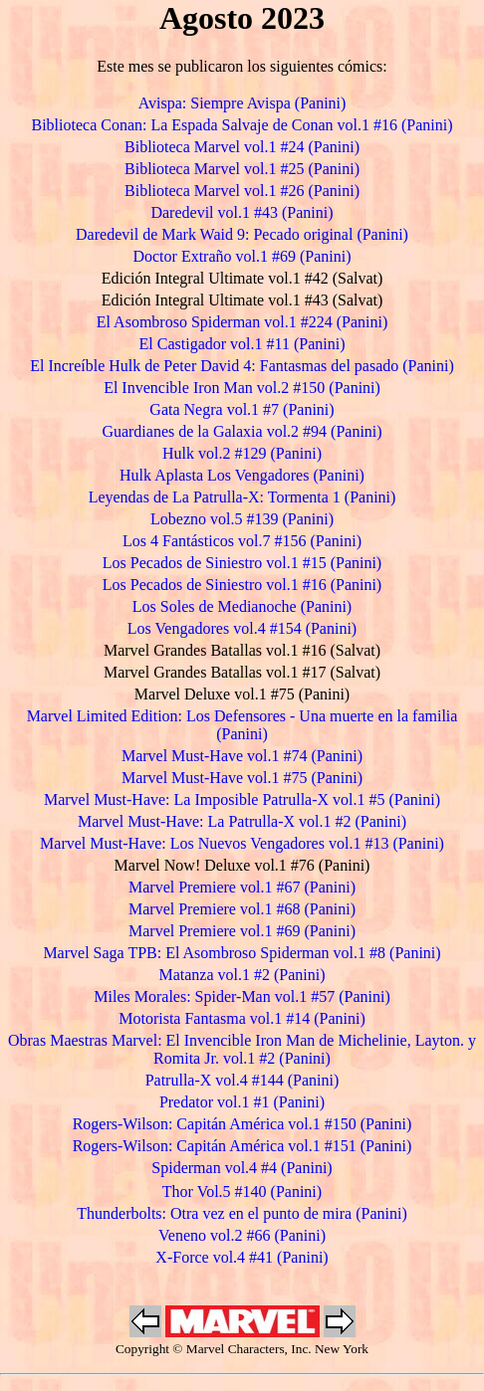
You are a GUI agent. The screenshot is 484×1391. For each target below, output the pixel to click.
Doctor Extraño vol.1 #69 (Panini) (241, 256)
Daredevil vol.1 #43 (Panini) (241, 212)
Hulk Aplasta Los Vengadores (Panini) (242, 475)
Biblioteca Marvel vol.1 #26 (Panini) (242, 190)
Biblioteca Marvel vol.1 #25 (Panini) (242, 168)
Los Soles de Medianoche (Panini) (242, 606)
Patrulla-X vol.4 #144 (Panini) (242, 1080)
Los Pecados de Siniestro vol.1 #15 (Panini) (242, 562)
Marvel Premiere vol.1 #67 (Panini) (242, 887)
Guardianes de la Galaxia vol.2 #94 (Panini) (241, 431)
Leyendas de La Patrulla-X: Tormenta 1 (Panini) (242, 497)
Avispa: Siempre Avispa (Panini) (242, 103)
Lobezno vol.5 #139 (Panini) (242, 518)
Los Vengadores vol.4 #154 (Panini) (242, 628)
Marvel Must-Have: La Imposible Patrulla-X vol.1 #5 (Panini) (242, 799)
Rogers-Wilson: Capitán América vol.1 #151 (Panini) (242, 1145)
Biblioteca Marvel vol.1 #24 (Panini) (242, 146)
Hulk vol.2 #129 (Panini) (242, 453)
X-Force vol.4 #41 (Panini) (241, 1257)
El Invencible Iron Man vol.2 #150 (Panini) (242, 387)
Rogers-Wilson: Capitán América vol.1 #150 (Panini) (242, 1123)
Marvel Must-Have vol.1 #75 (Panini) (242, 777)
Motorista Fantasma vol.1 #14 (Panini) (242, 1018)
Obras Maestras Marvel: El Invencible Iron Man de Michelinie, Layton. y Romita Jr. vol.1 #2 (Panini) (242, 1049)
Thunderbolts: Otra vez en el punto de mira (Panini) (241, 1213)
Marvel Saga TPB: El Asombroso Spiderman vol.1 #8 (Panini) (241, 952)
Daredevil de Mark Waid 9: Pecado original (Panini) (242, 234)
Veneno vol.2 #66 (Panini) (242, 1235)
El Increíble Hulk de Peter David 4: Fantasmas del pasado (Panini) (242, 365)
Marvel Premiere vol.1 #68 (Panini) (242, 908)
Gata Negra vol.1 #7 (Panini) (241, 409)
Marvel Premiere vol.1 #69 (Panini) (242, 930)
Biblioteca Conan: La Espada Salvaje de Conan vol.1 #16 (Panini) (241, 124)
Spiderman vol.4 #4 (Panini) (241, 1167)
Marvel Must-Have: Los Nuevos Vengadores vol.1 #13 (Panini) (242, 843)
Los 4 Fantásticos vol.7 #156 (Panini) (242, 540)
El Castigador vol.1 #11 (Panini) (242, 343)
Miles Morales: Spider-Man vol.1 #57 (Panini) (241, 996)
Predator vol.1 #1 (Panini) (242, 1101)
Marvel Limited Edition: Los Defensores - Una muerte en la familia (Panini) (242, 724)
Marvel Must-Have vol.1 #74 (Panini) (242, 755)
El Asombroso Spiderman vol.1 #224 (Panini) (242, 321)
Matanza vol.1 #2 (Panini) (241, 974)
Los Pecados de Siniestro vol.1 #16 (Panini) (242, 584)
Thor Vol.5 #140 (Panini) (242, 1191)
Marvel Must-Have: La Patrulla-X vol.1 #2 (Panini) (242, 821)
